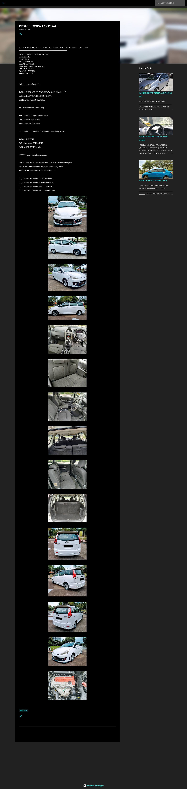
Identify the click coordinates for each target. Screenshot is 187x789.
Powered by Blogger (93, 786)
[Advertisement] (67, 762)
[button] (20, 34)
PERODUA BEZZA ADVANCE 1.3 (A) (153, 180)
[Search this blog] (172, 3)
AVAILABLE (23, 710)
